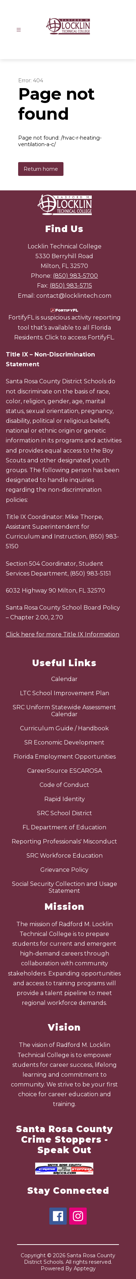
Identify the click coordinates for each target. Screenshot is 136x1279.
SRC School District (64, 813)
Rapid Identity (64, 799)
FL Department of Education (64, 827)
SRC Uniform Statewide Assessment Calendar (64, 711)
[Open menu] (19, 30)
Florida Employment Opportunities (64, 756)
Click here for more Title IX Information (62, 634)
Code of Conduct (64, 784)
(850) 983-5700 (75, 275)
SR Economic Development (64, 742)
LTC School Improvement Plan (64, 693)
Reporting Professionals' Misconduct (64, 841)
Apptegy (85, 1268)
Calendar (64, 679)
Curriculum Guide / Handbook (64, 728)
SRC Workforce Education (64, 855)
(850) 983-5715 (71, 285)
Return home (41, 169)
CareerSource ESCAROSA (64, 770)
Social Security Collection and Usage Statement (64, 887)
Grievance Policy (64, 869)
